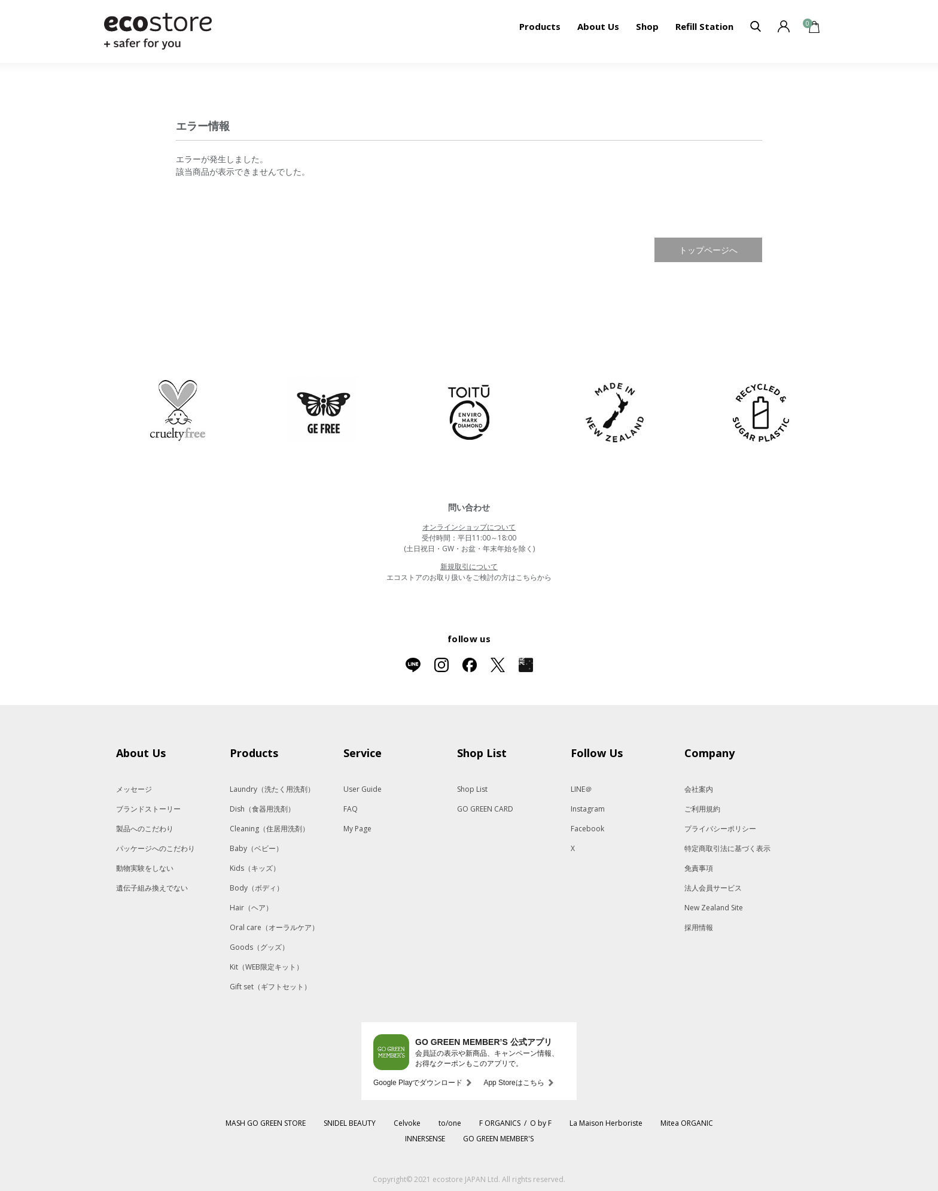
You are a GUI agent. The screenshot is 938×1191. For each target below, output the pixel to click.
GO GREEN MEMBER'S (498, 1139)
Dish (262, 809)
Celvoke (407, 1123)
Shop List (472, 789)
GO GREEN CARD (485, 809)
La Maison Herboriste (606, 1123)
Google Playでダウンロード (417, 1082)
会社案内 (698, 789)
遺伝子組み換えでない (152, 888)
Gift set (270, 987)
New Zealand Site (713, 908)
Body (257, 888)
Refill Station (704, 26)
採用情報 (698, 927)
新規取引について (469, 566)
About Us (598, 26)
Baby (256, 848)
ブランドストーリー (148, 809)
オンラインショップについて (469, 527)
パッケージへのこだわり (155, 848)
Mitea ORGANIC (686, 1123)
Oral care (274, 927)
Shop (647, 26)
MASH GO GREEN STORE (266, 1123)
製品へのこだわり (144, 829)
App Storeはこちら (513, 1082)
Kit (266, 967)
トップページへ (708, 250)
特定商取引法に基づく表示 (727, 848)
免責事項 (698, 868)
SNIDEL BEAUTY (350, 1123)
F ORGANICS (499, 1123)
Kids (255, 868)
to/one (449, 1123)
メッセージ (134, 789)
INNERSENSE (425, 1139)
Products (540, 26)
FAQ (350, 809)
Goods (259, 947)
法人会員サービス (713, 888)
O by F (541, 1123)
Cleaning (269, 829)
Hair (251, 908)
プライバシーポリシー (720, 829)
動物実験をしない (144, 868)
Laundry (272, 789)
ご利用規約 (702, 809)
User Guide (362, 789)
